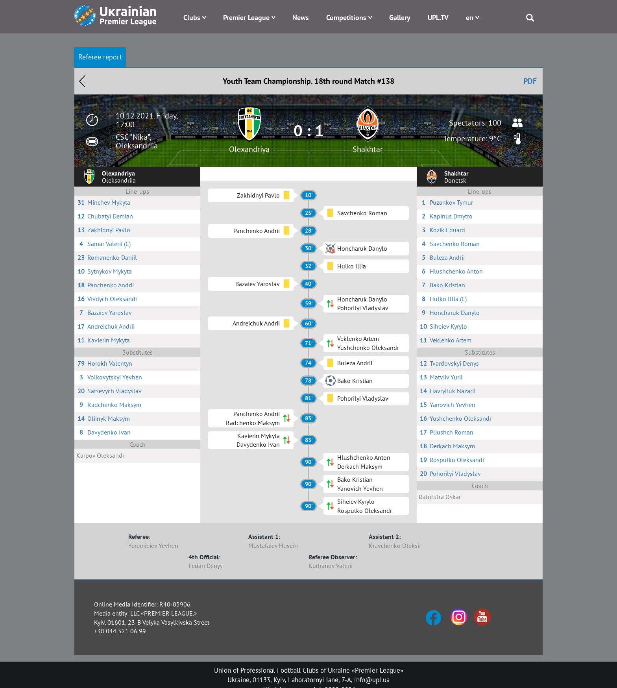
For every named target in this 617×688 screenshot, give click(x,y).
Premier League (246, 17)
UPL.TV (438, 17)
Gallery (399, 17)
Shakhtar (368, 149)
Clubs (191, 17)
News (300, 17)
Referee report (100, 56)
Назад (82, 81)
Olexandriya (249, 149)
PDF (530, 81)
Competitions (346, 17)
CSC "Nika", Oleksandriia (137, 141)
